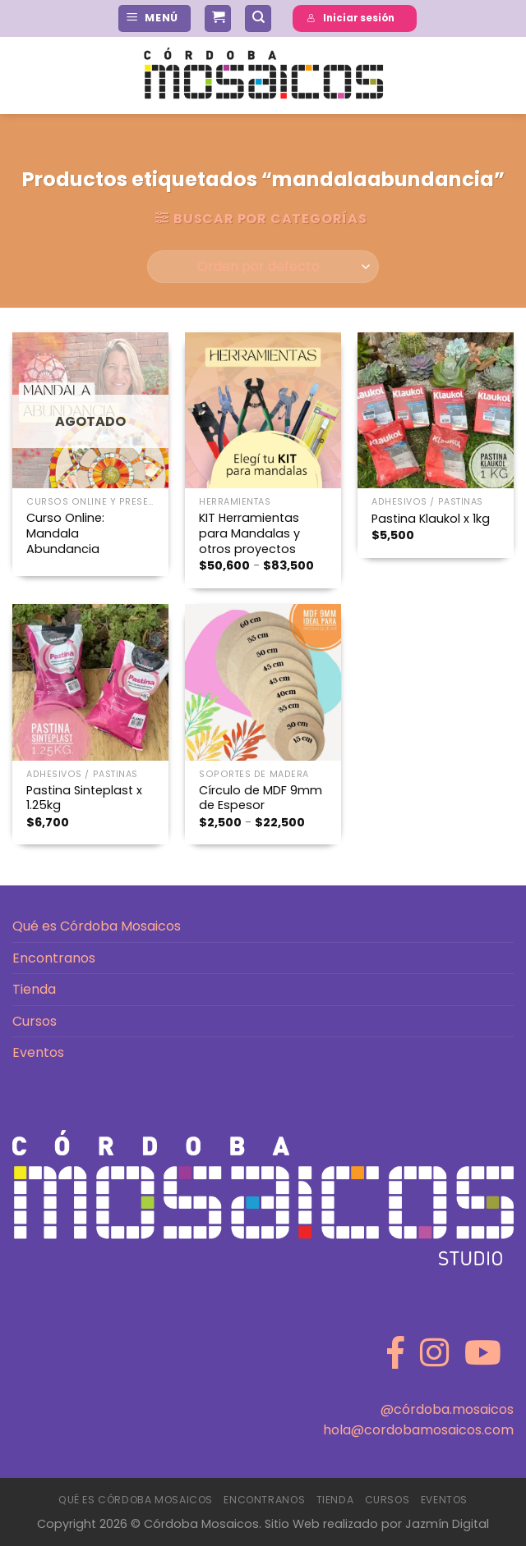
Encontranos (53, 958)
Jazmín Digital (447, 1524)
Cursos (34, 1021)
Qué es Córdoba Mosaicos (96, 926)
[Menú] (154, 18)
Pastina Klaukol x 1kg (430, 519)
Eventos (38, 1052)
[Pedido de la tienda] (262, 266)
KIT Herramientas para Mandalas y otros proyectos (249, 533)
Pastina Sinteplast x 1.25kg (84, 798)
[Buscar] (258, 18)
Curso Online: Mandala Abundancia (65, 533)
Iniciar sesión (350, 18)
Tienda (34, 989)
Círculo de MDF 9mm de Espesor (260, 798)
